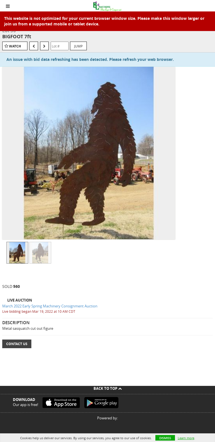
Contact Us (16, 343)
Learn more (186, 438)
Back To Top (108, 388)
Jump (78, 46)
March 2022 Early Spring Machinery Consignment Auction (49, 306)
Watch (15, 46)
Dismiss (165, 438)
